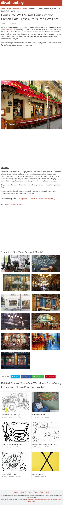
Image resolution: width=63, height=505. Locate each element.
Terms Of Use (38, 492)
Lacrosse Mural (37, 474)
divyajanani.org (12, 3)
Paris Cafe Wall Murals (15, 204)
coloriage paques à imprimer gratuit (46, 499)
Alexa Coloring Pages (9, 474)
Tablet (32, 199)
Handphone (22, 199)
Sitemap (15, 492)
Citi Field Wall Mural (39, 414)
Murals (3, 23)
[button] (58, 2)
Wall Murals (36, 417)
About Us (46, 492)
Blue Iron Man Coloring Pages (12, 444)
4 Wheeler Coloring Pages (11, 414)
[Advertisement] (31, 64)
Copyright (30, 492)
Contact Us (23, 492)
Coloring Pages (7, 417)
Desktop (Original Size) (47, 199)
